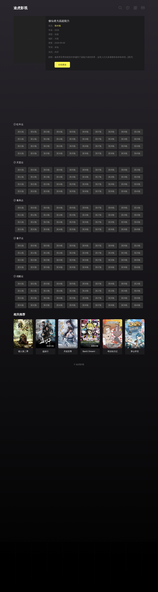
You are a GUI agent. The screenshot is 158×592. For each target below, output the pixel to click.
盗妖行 (45, 351)
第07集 (98, 132)
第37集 (98, 153)
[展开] (130, 57)
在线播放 (62, 64)
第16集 (85, 139)
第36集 (85, 153)
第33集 (47, 153)
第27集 (98, 146)
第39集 (124, 153)
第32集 (34, 153)
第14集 (59, 139)
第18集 (111, 139)
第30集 (137, 146)
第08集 (111, 132)
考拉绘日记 (112, 351)
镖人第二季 (23, 351)
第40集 (137, 153)
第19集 (124, 139)
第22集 (34, 146)
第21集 (21, 146)
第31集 (21, 153)
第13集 (47, 139)
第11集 (21, 139)
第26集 (85, 146)
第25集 (72, 146)
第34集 (59, 153)
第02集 (34, 132)
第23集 (47, 146)
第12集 (34, 139)
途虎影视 (20, 8)
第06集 (85, 132)
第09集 (124, 132)
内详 (57, 52)
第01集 (21, 132)
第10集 (137, 132)
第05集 (72, 132)
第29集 (124, 146)
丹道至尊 (68, 351)
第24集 (59, 146)
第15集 (72, 139)
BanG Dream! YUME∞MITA (95, 351)
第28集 (111, 146)
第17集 (98, 139)
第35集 (72, 153)
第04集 (59, 132)
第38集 (111, 153)
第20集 (137, 139)
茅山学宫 (135, 351)
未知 (57, 47)
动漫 (57, 34)
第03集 (47, 132)
